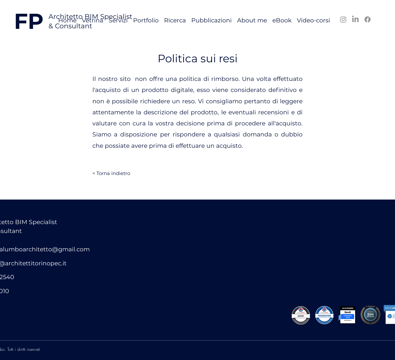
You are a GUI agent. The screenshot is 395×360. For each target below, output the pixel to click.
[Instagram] (343, 19)
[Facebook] (367, 19)
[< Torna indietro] (111, 173)
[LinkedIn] (355, 19)
